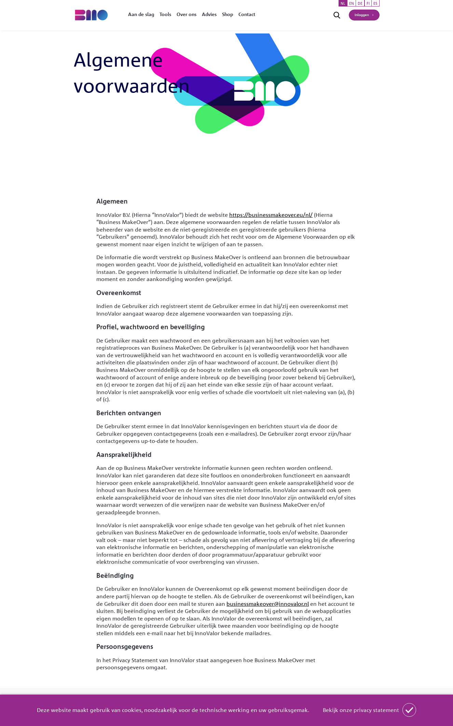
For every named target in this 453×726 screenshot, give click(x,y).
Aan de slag (141, 14)
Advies (209, 14)
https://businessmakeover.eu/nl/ (271, 214)
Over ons (186, 14)
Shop (227, 14)
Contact (246, 14)
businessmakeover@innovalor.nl (267, 603)
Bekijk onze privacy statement (361, 710)
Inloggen (362, 14)
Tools (165, 14)
